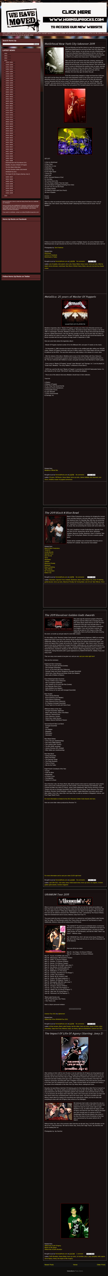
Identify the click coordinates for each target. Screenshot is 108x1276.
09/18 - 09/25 (9, 94)
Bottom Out (48, 572)
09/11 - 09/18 (9, 96)
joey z (86, 1256)
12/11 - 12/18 (9, 67)
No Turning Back (49, 571)
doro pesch (61, 264)
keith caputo (101, 1256)
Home (75, 1265)
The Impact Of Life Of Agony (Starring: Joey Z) (74, 1033)
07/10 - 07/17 (9, 117)
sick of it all (88, 582)
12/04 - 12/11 (9, 69)
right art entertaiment (84, 1028)
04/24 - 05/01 (9, 142)
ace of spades (53, 264)
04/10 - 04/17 (9, 147)
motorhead (62, 266)
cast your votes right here (86, 656)
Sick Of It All (48, 556)
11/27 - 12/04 (9, 71)
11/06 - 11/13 (9, 78)
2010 (6, 195)
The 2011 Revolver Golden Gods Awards (70, 615)
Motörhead (48, 253)
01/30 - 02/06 (9, 183)
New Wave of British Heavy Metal (76, 266)
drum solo (69, 264)
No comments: (80, 261)
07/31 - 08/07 (9, 110)
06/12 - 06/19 (9, 126)
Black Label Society (65, 1026)
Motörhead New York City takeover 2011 (70, 43)
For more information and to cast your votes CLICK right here (63, 875)
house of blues (94, 1026)
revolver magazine (62, 884)
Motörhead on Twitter (51, 257)
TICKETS (47, 550)
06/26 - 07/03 (9, 121)
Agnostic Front (49, 554)
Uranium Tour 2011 (50, 1013)
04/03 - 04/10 (9, 149)
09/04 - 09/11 (9, 99)
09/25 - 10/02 (9, 92)
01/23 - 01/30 (9, 186)
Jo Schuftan (80, 1256)
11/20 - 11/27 (9, 73)
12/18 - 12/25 (9, 64)
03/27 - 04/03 (9, 151)
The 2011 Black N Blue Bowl (62, 512)
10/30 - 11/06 (9, 80)
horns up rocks (93, 264)
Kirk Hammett (94, 477)
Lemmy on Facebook (51, 255)
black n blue (81, 579)
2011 (6, 60)
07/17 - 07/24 (9, 115)
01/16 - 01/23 (9, 188)
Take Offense (48, 569)
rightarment (61, 1013)
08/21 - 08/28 (9, 103)
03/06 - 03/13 (9, 158)
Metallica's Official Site (51, 470)
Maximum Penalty (50, 563)
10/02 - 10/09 (9, 89)
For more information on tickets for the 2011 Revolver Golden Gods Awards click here (70, 799)
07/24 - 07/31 (9, 112)
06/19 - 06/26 (9, 124)
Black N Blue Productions (52, 548)
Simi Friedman (59, 247)
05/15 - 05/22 (9, 135)
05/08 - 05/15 (9, 137)
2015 (6, 53)
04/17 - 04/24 (9, 144)
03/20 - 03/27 (9, 153)
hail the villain (75, 1026)
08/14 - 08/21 (9, 105)
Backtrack (47, 565)
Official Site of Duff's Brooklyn (53, 1249)
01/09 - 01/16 (9, 190)
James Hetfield (84, 477)
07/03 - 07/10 (9, 119)
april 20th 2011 (53, 882)
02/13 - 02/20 (9, 179)
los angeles (94, 882)
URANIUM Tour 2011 (57, 894)
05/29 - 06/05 (9, 131)
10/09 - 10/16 (9, 87)
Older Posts (101, 1265)
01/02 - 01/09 (9, 193)
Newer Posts (49, 1265)
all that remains (53, 1026)
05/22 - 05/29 (9, 133)
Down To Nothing (50, 567)
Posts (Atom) (79, 1271)
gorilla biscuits (49, 582)
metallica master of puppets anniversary (60, 479)
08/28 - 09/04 (9, 101)
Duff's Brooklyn (53, 1256)
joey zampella (93, 1256)
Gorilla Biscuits (49, 552)
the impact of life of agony (65, 1258)
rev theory (75, 1028)
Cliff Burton (58, 477)
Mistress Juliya (66, 1028)
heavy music (84, 264)
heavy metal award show (73, 882)
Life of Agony (48, 1258)
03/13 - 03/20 (9, 156)
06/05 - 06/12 (9, 128)
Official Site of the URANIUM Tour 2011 (56, 1019)
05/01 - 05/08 (9, 140)
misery (55, 1258)
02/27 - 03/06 (9, 160)
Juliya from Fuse (56, 1028)
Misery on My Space (51, 1247)
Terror (46, 557)
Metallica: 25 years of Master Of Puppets (70, 296)
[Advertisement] (74, 282)
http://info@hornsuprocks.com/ (31, 212)
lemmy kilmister (53, 266)
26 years (51, 477)
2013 (6, 55)
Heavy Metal (76, 264)
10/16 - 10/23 (9, 85)
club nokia (62, 882)
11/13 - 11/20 (9, 76)
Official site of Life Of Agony (53, 1245)
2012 (6, 58)
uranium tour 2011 (97, 1028)
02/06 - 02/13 (9, 181)
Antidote (47, 561)
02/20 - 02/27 (9, 177)
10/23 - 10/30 (9, 83)
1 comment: (80, 1253)
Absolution (48, 559)
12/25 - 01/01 (9, 62)
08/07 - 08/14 (9, 108)
